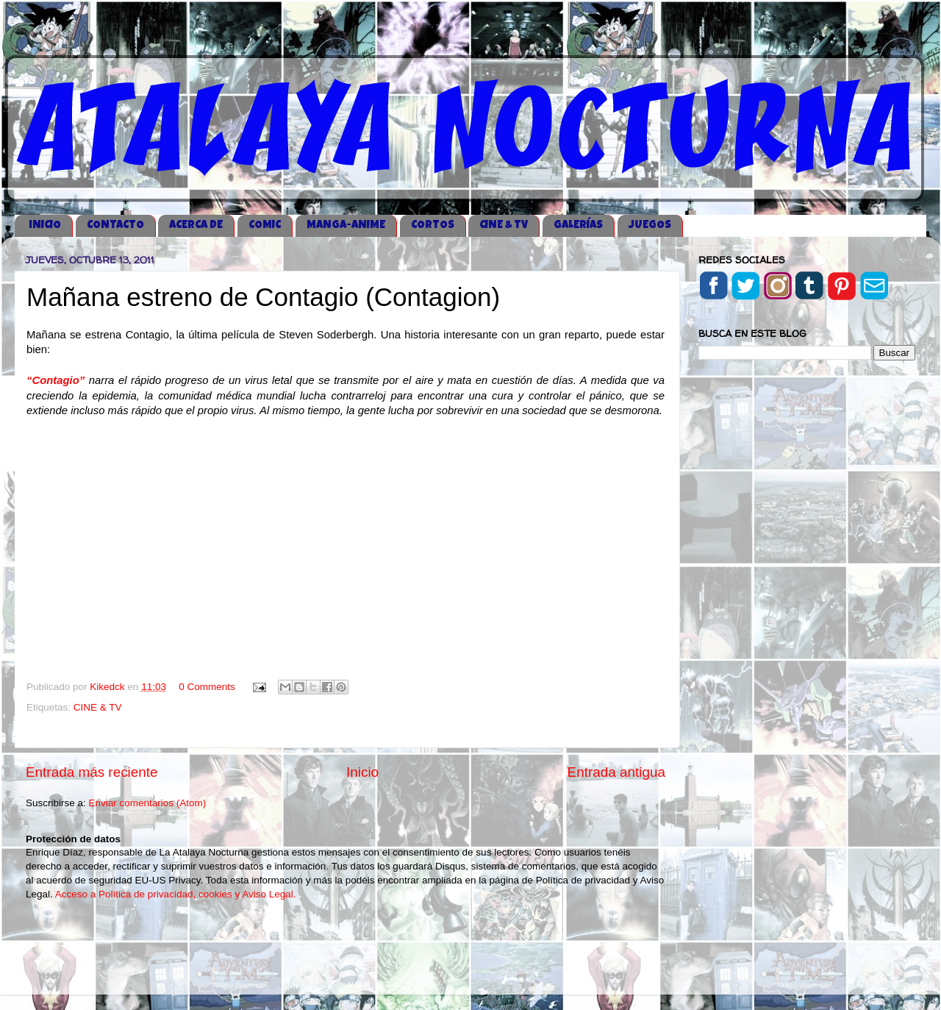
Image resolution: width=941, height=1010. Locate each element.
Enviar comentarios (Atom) (148, 802)
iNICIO (45, 225)
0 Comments (207, 686)
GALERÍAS (578, 225)
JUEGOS (650, 225)
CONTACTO (115, 225)
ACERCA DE (196, 225)
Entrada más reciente (92, 772)
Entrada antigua (616, 772)
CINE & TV (503, 225)
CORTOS (432, 225)
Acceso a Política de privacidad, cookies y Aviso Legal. (175, 894)
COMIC (264, 225)
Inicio (362, 772)
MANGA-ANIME (346, 225)
